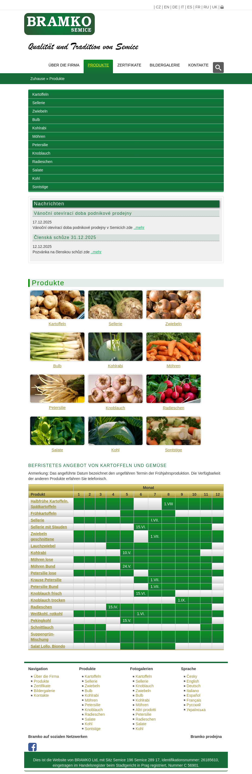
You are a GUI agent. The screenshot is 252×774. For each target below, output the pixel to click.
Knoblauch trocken (48, 600)
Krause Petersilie (46, 580)
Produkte (98, 65)
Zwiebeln (40, 111)
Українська (196, 710)
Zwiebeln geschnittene (42, 536)
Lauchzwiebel (43, 546)
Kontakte (198, 65)
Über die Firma (64, 65)
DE (175, 7)
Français (194, 700)
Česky (192, 676)
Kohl (36, 178)
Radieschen (42, 161)
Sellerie (38, 103)
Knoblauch (41, 153)
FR (197, 7)
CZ (158, 7)
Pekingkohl (41, 620)
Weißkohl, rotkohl (46, 614)
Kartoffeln (40, 94)
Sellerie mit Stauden (49, 527)
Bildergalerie (165, 65)
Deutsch (193, 686)
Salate (37, 170)
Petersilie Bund (44, 586)
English (193, 681)
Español (193, 695)
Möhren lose (42, 559)
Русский (194, 705)
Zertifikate (129, 65)
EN (166, 7)
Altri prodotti (146, 710)
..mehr (139, 227)
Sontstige (40, 187)
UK (214, 7)
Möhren (38, 136)
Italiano (193, 691)
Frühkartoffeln (43, 513)
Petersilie (40, 145)
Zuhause (37, 78)
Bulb (36, 119)
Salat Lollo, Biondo (48, 646)
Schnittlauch (42, 627)
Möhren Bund (43, 566)
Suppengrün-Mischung (42, 637)
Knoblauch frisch (46, 593)
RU (206, 7)
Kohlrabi (39, 128)
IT (182, 7)
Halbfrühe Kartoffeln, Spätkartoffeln (49, 504)
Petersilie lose (43, 573)
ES (189, 7)
